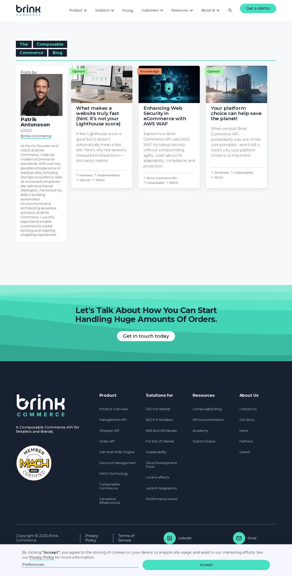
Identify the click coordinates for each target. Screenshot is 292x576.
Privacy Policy (91, 538)
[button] (78, 10)
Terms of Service (126, 538)
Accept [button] (206, 565)
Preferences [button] (33, 564)
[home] (28, 10)
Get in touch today (146, 336)
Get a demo (258, 8)
